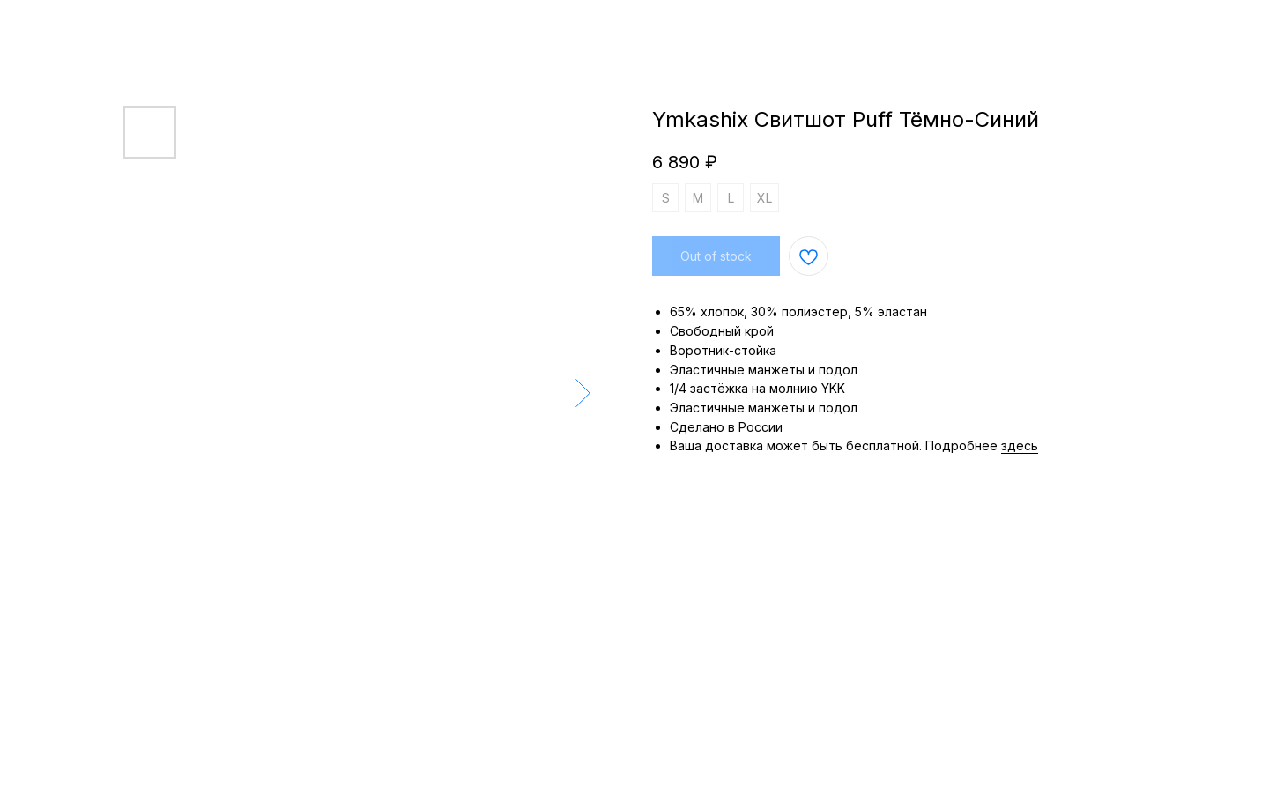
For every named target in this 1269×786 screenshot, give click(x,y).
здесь (1019, 445)
